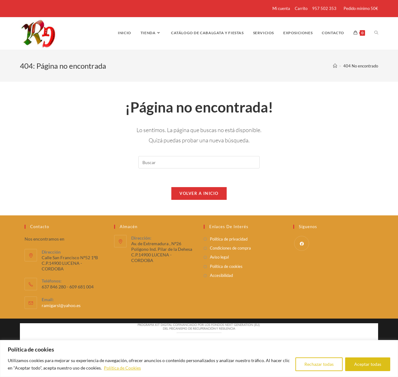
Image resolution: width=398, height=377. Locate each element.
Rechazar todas (319, 364)
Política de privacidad (229, 239)
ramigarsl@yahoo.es (61, 305)
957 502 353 (324, 8)
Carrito (301, 8)
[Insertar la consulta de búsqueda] (199, 162)
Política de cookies (226, 266)
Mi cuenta (281, 8)
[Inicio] (335, 65)
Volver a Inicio (199, 193)
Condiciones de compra (230, 248)
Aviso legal (219, 257)
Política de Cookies (122, 367)
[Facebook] (301, 243)
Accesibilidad (221, 275)
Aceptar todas (367, 364)
